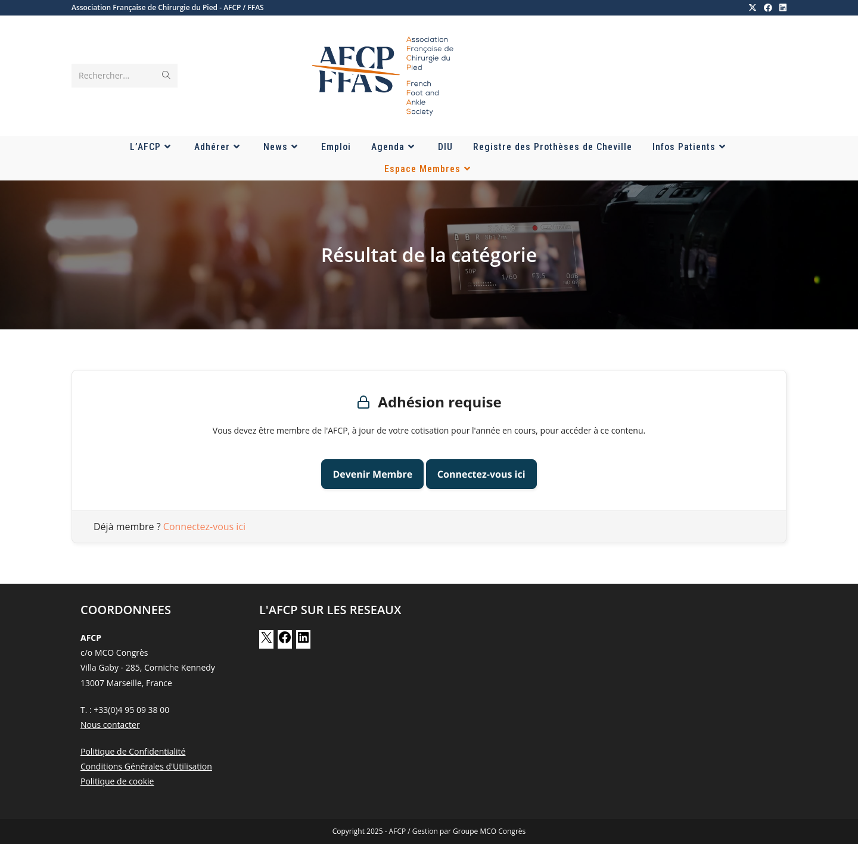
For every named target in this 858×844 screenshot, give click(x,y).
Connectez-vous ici (481, 474)
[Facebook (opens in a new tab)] (768, 8)
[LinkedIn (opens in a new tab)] (781, 8)
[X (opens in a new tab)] (752, 8)
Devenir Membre (372, 474)
